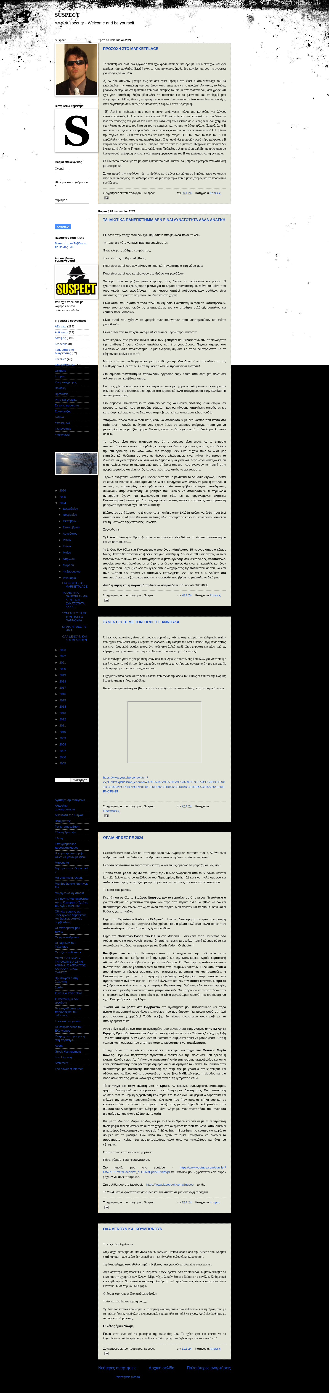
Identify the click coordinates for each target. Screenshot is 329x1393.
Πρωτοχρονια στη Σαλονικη (66, 979)
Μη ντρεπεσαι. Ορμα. (69, 877)
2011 (63, 725)
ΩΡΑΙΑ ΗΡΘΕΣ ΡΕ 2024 (123, 838)
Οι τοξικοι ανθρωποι (68, 952)
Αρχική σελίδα (161, 1368)
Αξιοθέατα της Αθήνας (69, 815)
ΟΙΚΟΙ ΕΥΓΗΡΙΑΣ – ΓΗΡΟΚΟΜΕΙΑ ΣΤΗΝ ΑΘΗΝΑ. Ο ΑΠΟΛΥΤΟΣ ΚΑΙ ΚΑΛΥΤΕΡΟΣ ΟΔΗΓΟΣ (70, 965)
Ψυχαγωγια (62, 434)
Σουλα (59, 987)
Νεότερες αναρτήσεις (117, 1368)
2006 (63, 757)
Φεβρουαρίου (72, 571)
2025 (63, 497)
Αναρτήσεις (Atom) (127, 1377)
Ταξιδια (59, 417)
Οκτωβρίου (70, 521)
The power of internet (69, 1069)
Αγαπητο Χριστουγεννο (70, 800)
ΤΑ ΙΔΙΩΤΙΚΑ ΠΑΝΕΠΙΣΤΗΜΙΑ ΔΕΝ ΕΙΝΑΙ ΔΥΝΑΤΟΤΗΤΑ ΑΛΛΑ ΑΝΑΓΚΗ (164, 220)
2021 (63, 662)
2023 (63, 650)
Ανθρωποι (61, 332)
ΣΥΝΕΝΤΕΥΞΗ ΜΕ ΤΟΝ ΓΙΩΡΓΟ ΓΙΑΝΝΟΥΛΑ (141, 622)
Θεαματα (60, 370)
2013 (63, 713)
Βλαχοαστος (63, 821)
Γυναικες (60, 359)
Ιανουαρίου (70, 578)
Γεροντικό (61, 344)
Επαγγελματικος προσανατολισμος (66, 845)
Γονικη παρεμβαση (67, 826)
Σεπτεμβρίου (71, 527)
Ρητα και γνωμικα (66, 399)
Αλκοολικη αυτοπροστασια (65, 807)
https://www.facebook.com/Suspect (170, 1184)
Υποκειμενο (62, 423)
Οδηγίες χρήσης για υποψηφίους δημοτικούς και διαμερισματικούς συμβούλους (70, 917)
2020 (63, 669)
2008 (63, 744)
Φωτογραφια (63, 428)
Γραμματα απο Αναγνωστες (64, 351)
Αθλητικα (60, 326)
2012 (63, 719)
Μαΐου (67, 552)
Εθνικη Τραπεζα (65, 832)
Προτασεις (61, 394)
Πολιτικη (60, 388)
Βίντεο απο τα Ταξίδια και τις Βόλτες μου (71, 245)
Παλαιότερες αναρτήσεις (209, 1368)
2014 (63, 706)
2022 (63, 656)
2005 (63, 763)
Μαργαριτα (62, 862)
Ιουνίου (68, 546)
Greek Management (68, 1051)
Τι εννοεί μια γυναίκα (68, 1021)
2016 (63, 694)
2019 (63, 675)
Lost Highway (63, 1057)
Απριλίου (69, 559)
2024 (63, 503)
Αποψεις (215, 193)
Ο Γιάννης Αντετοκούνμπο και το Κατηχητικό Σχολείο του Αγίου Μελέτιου (71, 902)
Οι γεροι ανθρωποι (67, 937)
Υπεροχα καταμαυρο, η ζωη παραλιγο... (70, 1038)
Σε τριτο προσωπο (67, 405)
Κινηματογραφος (66, 382)
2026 (63, 490)
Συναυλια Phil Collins (68, 993)
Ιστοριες (215, 1202)
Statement (61, 1063)
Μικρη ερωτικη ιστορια (69, 893)
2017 (63, 687)
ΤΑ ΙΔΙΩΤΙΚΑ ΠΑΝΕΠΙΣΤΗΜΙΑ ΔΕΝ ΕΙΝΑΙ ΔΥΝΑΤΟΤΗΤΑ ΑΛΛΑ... (75, 600)
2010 (63, 732)
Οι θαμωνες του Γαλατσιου (65, 944)
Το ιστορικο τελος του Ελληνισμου (68, 1028)
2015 (63, 700)
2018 (63, 681)
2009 (63, 738)
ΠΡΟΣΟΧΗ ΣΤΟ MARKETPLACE (130, 49)
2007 (63, 751)
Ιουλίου (68, 540)
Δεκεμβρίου (71, 508)
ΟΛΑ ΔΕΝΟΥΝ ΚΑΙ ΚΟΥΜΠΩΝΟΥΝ (132, 1229)
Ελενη (59, 838)
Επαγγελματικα (64, 364)
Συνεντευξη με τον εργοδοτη (66, 1000)
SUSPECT (67, 15)
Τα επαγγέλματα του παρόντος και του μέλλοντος (68, 1012)
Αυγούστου (70, 533)
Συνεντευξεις (111, 811)
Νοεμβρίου (70, 514)
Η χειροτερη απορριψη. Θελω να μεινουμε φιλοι (70, 855)
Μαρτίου (68, 565)
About (59, 1045)
